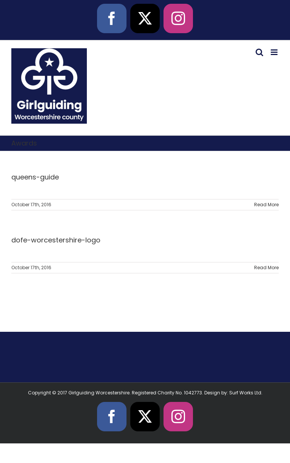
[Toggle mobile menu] (275, 52)
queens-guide (35, 177)
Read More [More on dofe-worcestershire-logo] (266, 267)
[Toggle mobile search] (259, 52)
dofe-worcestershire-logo (55, 240)
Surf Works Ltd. (245, 392)
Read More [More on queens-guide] (266, 204)
